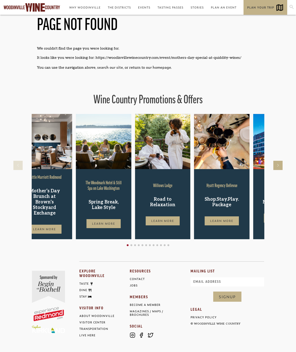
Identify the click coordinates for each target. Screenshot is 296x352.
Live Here (87, 335)
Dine (83, 290)
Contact (137, 279)
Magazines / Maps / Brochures (146, 313)
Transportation (93, 329)
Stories (197, 7)
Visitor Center (92, 322)
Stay (83, 296)
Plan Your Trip (260, 7)
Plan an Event (224, 7)
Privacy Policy (204, 317)
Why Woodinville (85, 7)
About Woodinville (96, 316)
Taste (84, 284)
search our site (110, 67)
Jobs (134, 285)
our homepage (158, 67)
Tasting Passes (170, 7)
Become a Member (145, 305)
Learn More (59, 229)
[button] (142, 245)
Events (144, 7)
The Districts (119, 7)
